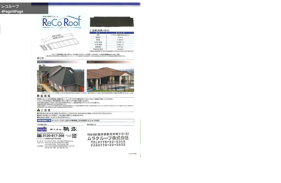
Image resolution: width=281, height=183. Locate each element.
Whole (204, 175)
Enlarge (190, 176)
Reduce (219, 176)
